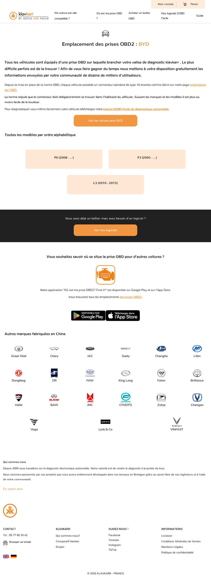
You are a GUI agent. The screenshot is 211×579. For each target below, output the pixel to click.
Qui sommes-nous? (68, 536)
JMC (90, 400)
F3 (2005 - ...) (147, 157)
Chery (54, 351)
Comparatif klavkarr (67, 541)
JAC (90, 351)
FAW (90, 375)
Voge (34, 424)
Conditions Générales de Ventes (181, 541)
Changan (197, 400)
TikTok (112, 550)
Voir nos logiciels (105, 230)
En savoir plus (13, 488)
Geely (126, 351)
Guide (199, 16)
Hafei (18, 400)
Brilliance (197, 375)
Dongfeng (19, 375)
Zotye (161, 400)
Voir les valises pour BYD (105, 121)
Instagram (115, 545)
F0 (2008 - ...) (64, 157)
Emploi (60, 547)
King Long (126, 375)
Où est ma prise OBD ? (109, 16)
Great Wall (18, 351)
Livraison (166, 536)
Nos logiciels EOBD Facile (172, 16)
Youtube (114, 540)
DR (54, 375)
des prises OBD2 (131, 297)
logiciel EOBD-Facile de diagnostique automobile (136, 109)
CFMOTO (125, 400)
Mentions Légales (172, 547)
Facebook (114, 535)
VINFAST (176, 424)
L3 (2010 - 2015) (105, 183)
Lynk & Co (105, 424)
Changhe (161, 351)
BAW (54, 400)
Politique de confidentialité (177, 552)
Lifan (197, 351)
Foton (161, 375)
